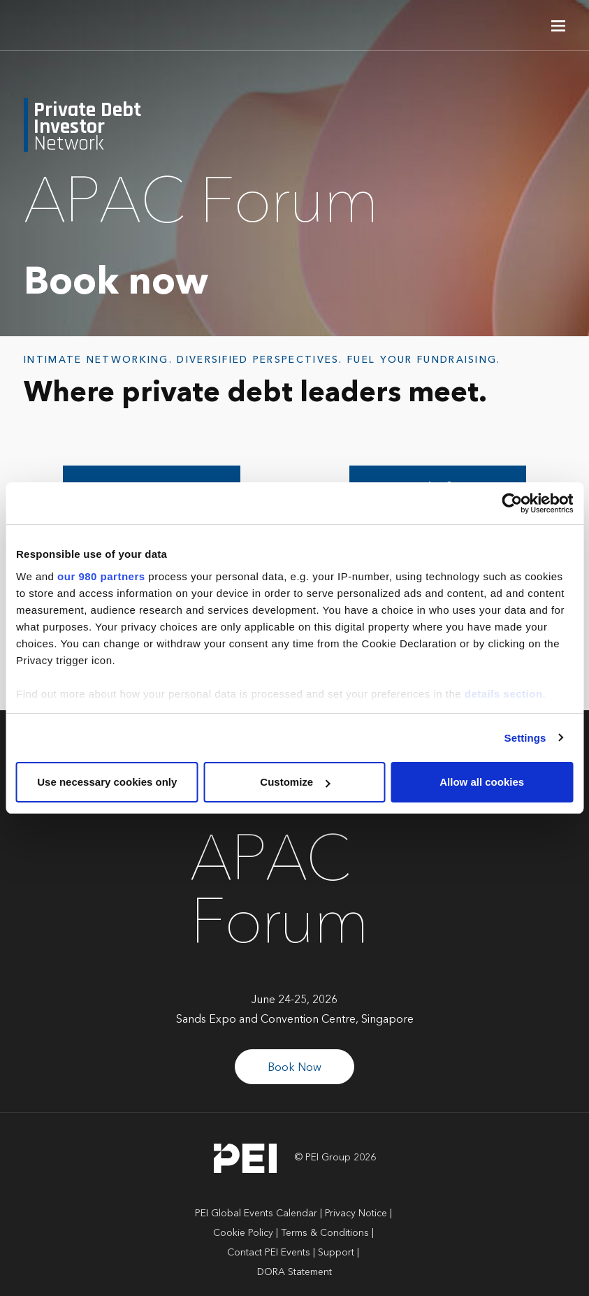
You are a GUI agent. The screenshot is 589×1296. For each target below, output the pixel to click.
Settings (525, 738)
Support (336, 1253)
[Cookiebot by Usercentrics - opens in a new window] (512, 503)
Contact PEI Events (268, 1253)
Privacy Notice (356, 1213)
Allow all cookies (481, 782)
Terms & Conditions (325, 1233)
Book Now (294, 1068)
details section (504, 694)
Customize (295, 782)
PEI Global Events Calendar (256, 1213)
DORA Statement (294, 1272)
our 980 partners (101, 576)
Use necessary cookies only (107, 782)
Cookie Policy (243, 1233)
